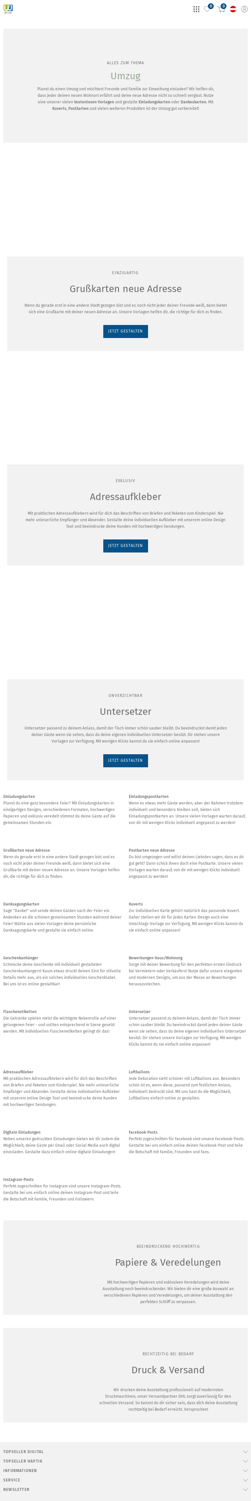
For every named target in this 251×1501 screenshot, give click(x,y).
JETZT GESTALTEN (25, 280)
